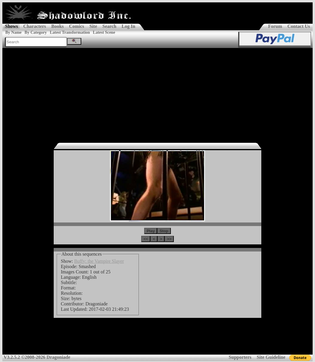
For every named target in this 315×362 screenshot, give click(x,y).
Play (151, 231)
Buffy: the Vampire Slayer (99, 261)
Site (93, 26)
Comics (76, 26)
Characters (34, 26)
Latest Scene (104, 32)
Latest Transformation (70, 32)
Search (109, 26)
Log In (128, 26)
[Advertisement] (157, 92)
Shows (11, 26)
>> (169, 239)
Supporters (240, 357)
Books (57, 26)
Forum (275, 26)
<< (146, 239)
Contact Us (298, 26)
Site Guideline (271, 357)
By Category (36, 32)
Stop (164, 231)
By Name (13, 32)
